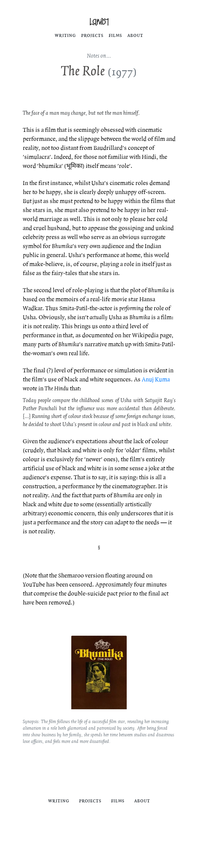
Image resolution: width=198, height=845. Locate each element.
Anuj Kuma (156, 379)
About (135, 35)
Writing (65, 35)
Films (115, 35)
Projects (92, 35)
